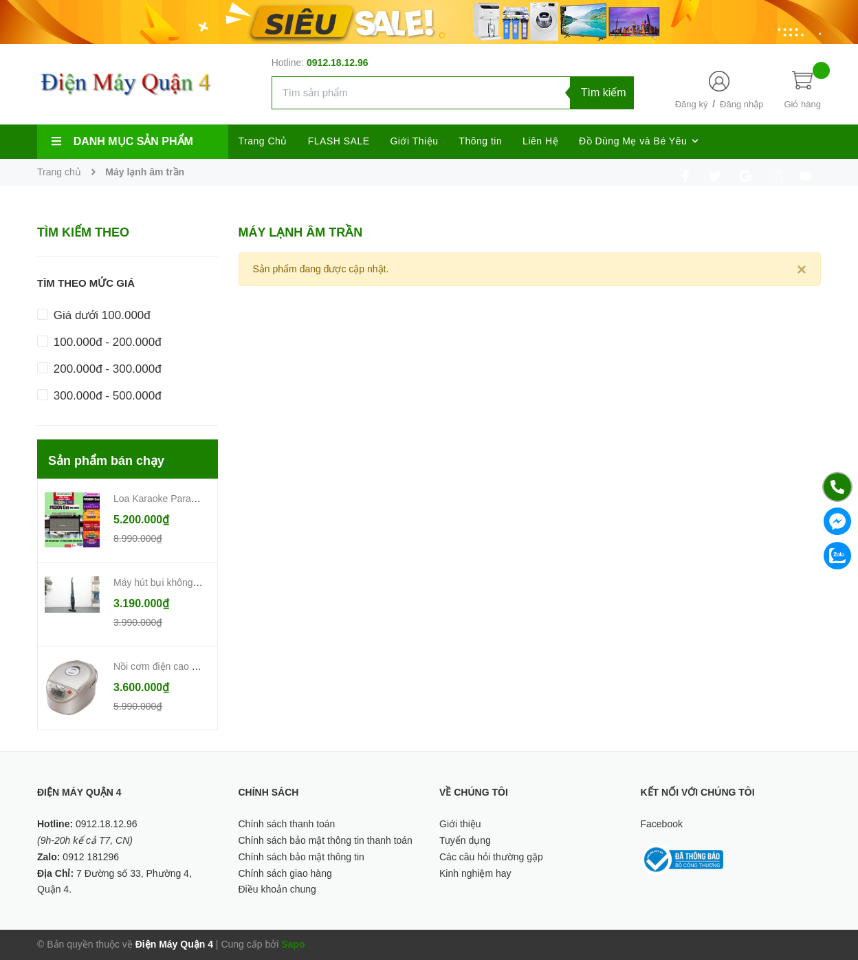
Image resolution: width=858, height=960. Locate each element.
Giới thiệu (460, 823)
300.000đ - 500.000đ (99, 395)
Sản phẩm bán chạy (106, 461)
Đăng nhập (741, 104)
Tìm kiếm (603, 92)
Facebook (662, 823)
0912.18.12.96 (337, 62)
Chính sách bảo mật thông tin (301, 856)
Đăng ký (691, 104)
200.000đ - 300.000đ (99, 369)
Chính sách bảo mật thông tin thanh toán (325, 840)
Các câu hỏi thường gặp (491, 856)
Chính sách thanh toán (287, 823)
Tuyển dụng (465, 840)
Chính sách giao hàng (285, 873)
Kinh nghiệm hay (475, 873)
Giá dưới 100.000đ (94, 315)
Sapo (293, 944)
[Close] (801, 269)
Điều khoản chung (277, 889)
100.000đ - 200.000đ (99, 342)
